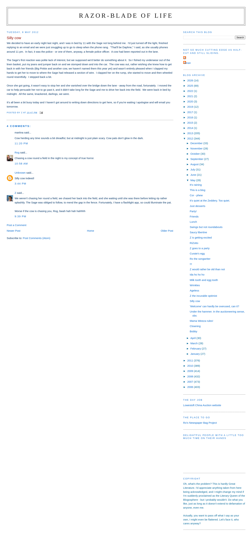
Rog (17, 152)
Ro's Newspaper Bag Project (200, 422)
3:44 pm (20, 183)
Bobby (193, 331)
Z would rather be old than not (207, 269)
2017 (190, 112)
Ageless (194, 290)
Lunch (193, 221)
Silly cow (195, 301)
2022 (190, 90)
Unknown (20, 172)
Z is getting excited (201, 237)
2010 (190, 365)
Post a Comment (16, 225)
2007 (190, 381)
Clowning (195, 326)
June (193, 174)
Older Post (167, 230)
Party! (193, 211)
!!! (191, 264)
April (193, 338)
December (196, 143)
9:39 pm (20, 216)
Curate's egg (197, 253)
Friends (194, 216)
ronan (187, 62)
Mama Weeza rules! (201, 320)
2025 (190, 85)
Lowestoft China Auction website (202, 405)
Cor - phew (196, 195)
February (196, 348)
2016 (190, 117)
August (194, 164)
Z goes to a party (199, 248)
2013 (190, 133)
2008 (190, 376)
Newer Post (13, 230)
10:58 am (21, 163)
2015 (190, 122)
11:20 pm (21, 143)
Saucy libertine (198, 232)
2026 (190, 80)
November (196, 148)
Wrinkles (195, 285)
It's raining (196, 184)
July (193, 169)
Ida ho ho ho (197, 274)
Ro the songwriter (200, 258)
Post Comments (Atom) (36, 238)
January (195, 353)
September (197, 158)
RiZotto (194, 242)
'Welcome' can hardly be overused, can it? (214, 306)
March (194, 343)
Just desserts (197, 205)
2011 (190, 360)
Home (90, 230)
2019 (190, 106)
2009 (190, 370)
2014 (190, 127)
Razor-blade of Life (126, 15)
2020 (190, 101)
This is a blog (197, 190)
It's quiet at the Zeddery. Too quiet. (210, 200)
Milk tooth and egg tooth (204, 279)
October (195, 153)
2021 (190, 96)
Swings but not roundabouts (206, 227)
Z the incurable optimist (203, 295)
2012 (190, 138)
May (193, 180)
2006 (190, 386)
